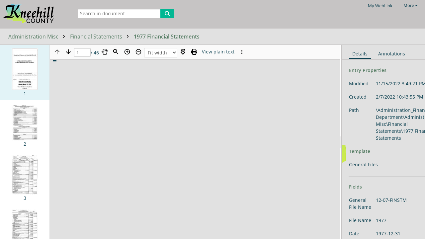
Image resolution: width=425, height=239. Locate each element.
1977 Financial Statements (167, 36)
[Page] (82, 52)
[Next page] (68, 51)
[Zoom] (116, 51)
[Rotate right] (183, 51)
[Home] (34, 14)
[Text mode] (218, 51)
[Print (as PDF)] (194, 51)
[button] (24, 72)
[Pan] (104, 51)
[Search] (167, 13)
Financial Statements (101, 36)
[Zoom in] (127, 51)
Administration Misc (38, 36)
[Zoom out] (138, 51)
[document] (383, 142)
